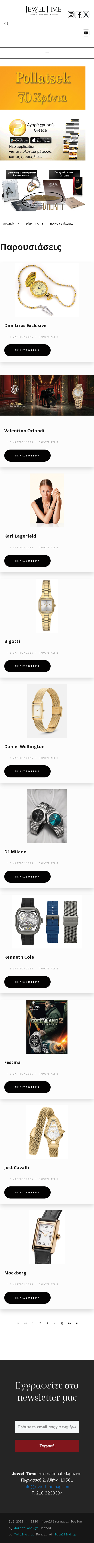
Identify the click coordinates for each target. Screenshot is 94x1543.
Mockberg (15, 1273)
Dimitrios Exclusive (25, 325)
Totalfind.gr (65, 1534)
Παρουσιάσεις (49, 336)
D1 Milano (15, 852)
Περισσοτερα (27, 350)
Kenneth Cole (19, 957)
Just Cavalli (16, 1167)
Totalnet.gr (24, 1534)
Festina (12, 1062)
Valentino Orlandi (24, 431)
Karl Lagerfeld (20, 536)
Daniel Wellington (24, 746)
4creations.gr (26, 1528)
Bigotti (12, 641)
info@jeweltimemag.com (47, 1487)
